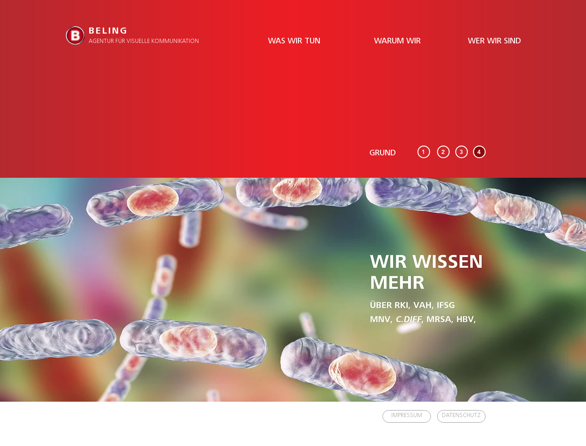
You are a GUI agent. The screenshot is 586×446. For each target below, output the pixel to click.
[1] (423, 152)
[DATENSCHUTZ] (461, 416)
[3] (461, 152)
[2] (443, 152)
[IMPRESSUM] (406, 416)
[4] (479, 152)
